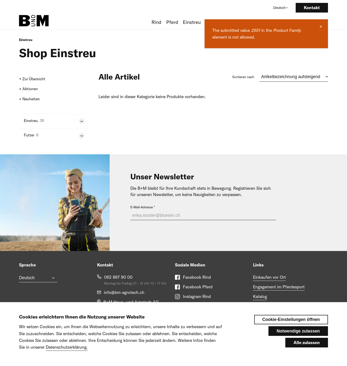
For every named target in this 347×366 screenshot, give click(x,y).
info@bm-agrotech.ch (124, 292)
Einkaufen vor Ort (269, 277)
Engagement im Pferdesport (279, 287)
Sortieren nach (243, 77)
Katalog (260, 296)
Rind (156, 22)
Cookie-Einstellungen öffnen (291, 325)
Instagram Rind (197, 296)
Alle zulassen (307, 348)
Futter (29, 135)
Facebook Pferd (198, 287)
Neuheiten (31, 98)
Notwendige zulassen (298, 336)
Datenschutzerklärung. (67, 353)
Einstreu (192, 22)
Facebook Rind (197, 277)
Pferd (172, 22)
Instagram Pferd (198, 306)
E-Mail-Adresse (141, 207)
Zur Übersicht (33, 78)
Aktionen (30, 88)
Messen (260, 306)
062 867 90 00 (118, 277)
